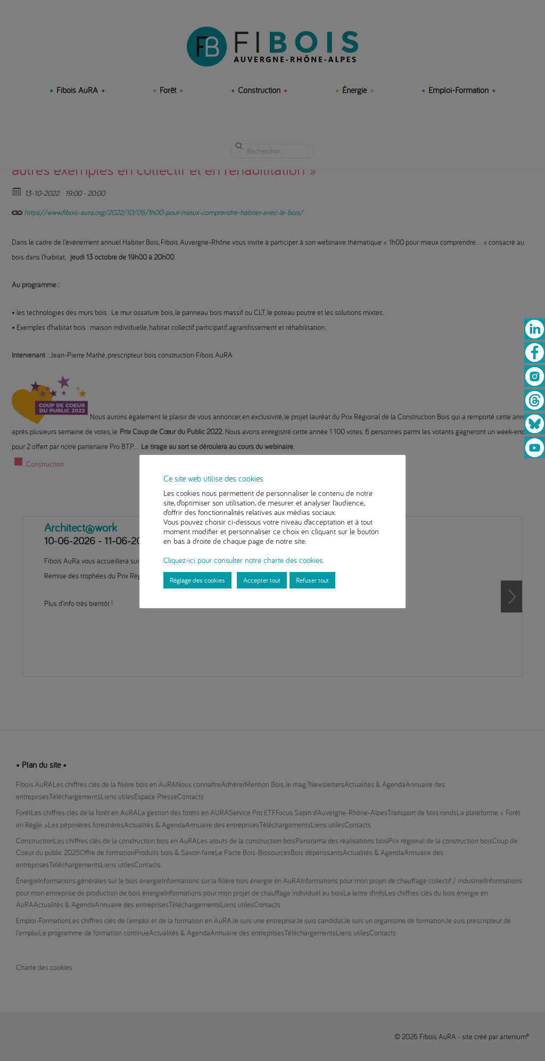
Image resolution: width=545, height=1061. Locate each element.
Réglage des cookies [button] (197, 580)
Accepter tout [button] (261, 580)
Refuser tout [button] (312, 580)
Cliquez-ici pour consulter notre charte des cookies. (243, 560)
